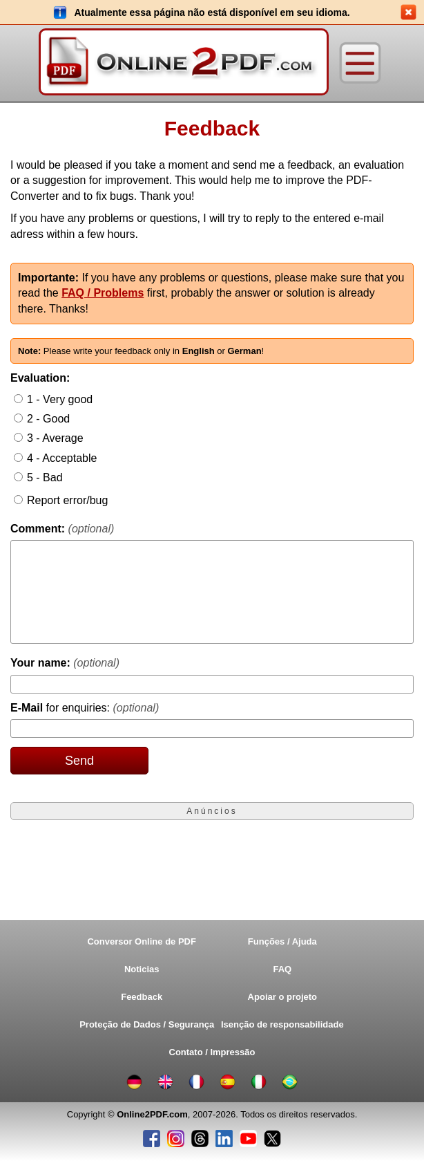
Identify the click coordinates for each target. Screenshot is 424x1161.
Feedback (141, 997)
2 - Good (48, 419)
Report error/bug (67, 500)
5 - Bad (45, 477)
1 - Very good (60, 399)
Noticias (142, 969)
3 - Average (55, 438)
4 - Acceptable (62, 458)
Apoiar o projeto (282, 997)
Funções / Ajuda (282, 941)
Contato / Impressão (212, 1052)
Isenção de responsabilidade (282, 1024)
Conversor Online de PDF (141, 941)
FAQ (282, 969)
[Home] (184, 62)
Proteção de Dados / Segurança (145, 1024)
